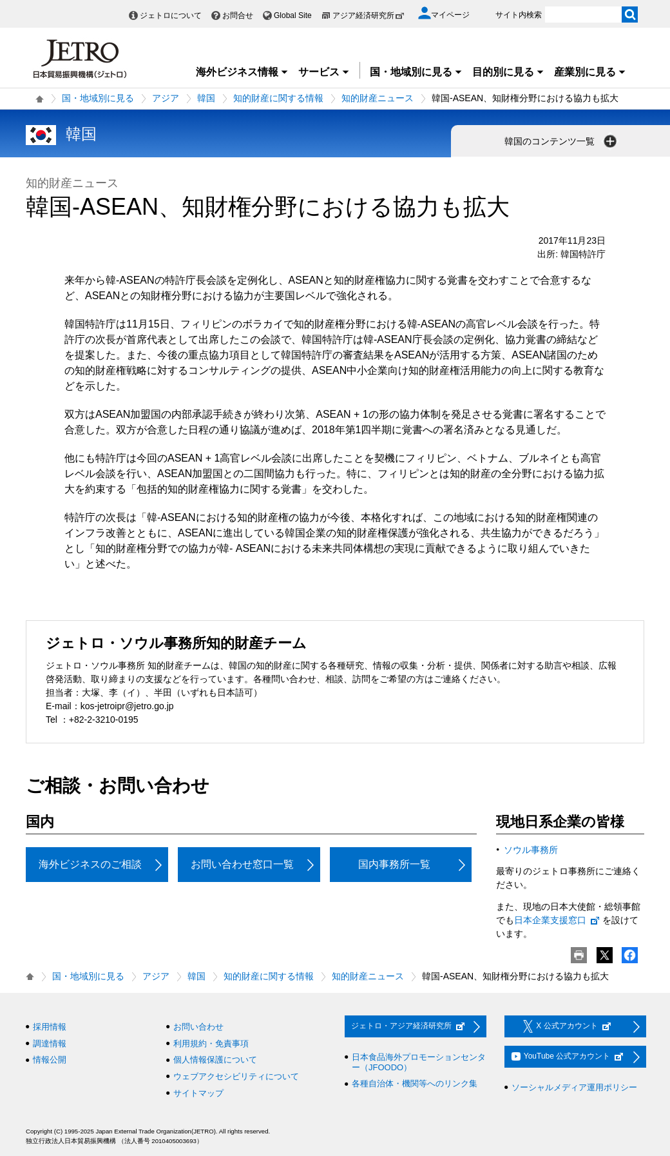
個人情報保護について (215, 1059)
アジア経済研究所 (368, 15)
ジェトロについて (171, 15)
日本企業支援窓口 (557, 920)
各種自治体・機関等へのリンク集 (414, 1083)
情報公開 (49, 1059)
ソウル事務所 (531, 850)
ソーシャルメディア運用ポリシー (574, 1087)
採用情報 (49, 1027)
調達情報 (49, 1043)
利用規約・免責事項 (211, 1043)
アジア (165, 98)
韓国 (206, 98)
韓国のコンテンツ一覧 (561, 141)
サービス (324, 71)
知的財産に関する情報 (278, 98)
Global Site (293, 15)
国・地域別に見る (416, 71)
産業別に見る (590, 71)
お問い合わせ (198, 1027)
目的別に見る (508, 71)
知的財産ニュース (377, 98)
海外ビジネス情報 (242, 71)
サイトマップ (198, 1093)
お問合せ (237, 15)
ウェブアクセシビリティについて (236, 1076)
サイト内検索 (518, 14)
